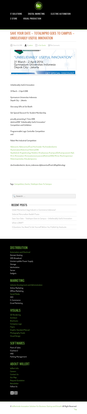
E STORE (13, 18)
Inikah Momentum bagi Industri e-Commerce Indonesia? (34, 210)
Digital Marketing (36, 13)
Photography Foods (17, 333)
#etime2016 (34, 149)
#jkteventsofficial (26, 146)
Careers (13, 371)
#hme (57, 155)
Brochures (14, 320)
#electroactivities (17, 159)
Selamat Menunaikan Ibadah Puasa (25, 214)
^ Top (75, 409)
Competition (19, 184)
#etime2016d (49, 155)
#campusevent (64, 152)
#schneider (37, 146)
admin (31, 45)
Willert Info (14, 368)
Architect (13, 317)
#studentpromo (30, 159)
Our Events (42, 45)
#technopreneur (66, 155)
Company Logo (16, 323)
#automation (15, 149)
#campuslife (54, 152)
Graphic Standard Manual (20, 330)
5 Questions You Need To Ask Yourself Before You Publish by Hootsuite (39, 227)
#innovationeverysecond (34, 155)
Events (27, 184)
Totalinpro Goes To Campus (41, 184)
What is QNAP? (18, 222)
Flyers (12, 327)
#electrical (25, 149)
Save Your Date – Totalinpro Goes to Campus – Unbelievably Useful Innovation (42, 218)
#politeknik (14, 152)
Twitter (12, 393)
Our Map (13, 377)
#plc (72, 152)
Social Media (15, 294)
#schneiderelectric (49, 146)
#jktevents (14, 146)
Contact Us (14, 374)
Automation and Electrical (20, 252)
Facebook (16, 393)
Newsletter (14, 383)
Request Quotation (17, 380)
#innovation (19, 155)
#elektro (34, 152)
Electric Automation (60, 13)
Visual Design (15, 336)
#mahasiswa (43, 152)
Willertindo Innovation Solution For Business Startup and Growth (37, 406)
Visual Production (32, 18)
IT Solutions (16, 13)
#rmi (12, 155)
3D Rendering (15, 314)
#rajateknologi (25, 152)
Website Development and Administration (26, 285)
